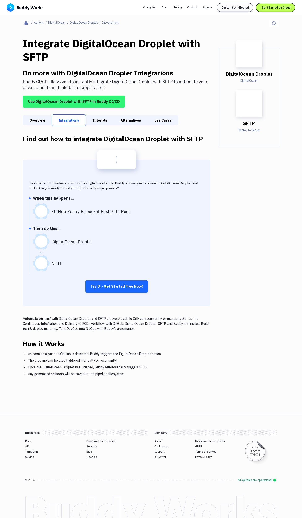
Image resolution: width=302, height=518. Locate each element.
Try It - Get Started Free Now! (117, 286)
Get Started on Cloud (276, 7)
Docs (165, 7)
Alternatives (131, 120)
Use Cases (163, 120)
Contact (192, 7)
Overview (37, 120)
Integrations (69, 120)
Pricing (178, 7)
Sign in (207, 7)
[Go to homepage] (25, 7)
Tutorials (99, 120)
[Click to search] (274, 23)
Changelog (149, 7)
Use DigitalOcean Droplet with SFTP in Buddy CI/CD (74, 101)
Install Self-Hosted (235, 7)
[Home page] (28, 22)
